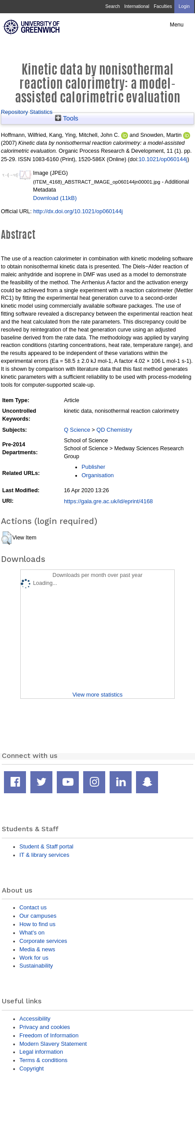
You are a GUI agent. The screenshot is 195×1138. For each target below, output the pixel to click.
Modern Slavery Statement (53, 1043)
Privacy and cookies (44, 1027)
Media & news (37, 949)
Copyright (31, 1068)
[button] (6, 538)
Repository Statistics (26, 112)
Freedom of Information (48, 1035)
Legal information (41, 1051)
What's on (31, 932)
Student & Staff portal (46, 846)
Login (184, 6)
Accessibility (34, 1018)
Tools (66, 118)
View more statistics (97, 694)
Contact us (33, 907)
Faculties (163, 6)
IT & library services (44, 855)
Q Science (77, 429)
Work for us (33, 957)
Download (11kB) (55, 198)
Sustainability (36, 965)
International (136, 6)
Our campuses (37, 915)
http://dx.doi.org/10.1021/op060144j (78, 211)
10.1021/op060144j (163, 159)
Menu (177, 25)
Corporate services (43, 941)
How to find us (37, 924)
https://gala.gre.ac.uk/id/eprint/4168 (108, 501)
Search (112, 6)
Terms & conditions (43, 1060)
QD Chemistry (114, 429)
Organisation (97, 475)
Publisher (93, 466)
